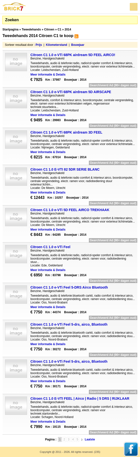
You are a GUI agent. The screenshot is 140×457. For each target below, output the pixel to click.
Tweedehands (31, 29)
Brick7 (14, 6)
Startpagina (10, 29)
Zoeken (12, 20)
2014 (68, 29)
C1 (59, 29)
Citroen (49, 29)
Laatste (90, 439)
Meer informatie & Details (47, 74)
